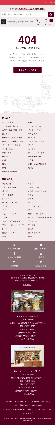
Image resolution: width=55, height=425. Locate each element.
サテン (31, 195)
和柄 (4, 164)
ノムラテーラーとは (22, 401)
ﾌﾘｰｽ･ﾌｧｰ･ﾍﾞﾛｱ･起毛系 (11, 221)
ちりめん (31, 183)
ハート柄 (31, 149)
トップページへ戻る (27, 69)
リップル (31, 225)
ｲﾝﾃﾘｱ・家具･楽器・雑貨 (12, 130)
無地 (4, 167)
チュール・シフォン (36, 206)
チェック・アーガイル (11, 145)
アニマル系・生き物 (10, 126)
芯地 (4, 236)
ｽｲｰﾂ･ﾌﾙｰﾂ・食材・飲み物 (12, 141)
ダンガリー (6, 206)
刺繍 (4, 160)
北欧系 (31, 160)
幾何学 (31, 167)
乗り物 (5, 156)
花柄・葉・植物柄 (9, 171)
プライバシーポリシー (42, 409)
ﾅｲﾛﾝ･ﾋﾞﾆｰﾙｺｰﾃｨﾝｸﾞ (36, 213)
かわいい (31, 122)
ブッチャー (32, 221)
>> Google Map (27, 339)
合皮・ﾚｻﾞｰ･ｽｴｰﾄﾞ (9, 232)
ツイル (5, 210)
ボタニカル (6, 152)
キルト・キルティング (37, 191)
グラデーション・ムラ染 (12, 137)
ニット (5, 217)
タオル (31, 202)
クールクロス (7, 195)
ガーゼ (5, 191)
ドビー (31, 210)
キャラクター (33, 133)
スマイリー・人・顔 (36, 141)
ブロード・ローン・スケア (13, 225)
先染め (31, 229)
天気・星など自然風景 (37, 164)
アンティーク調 (34, 126)
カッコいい (6, 133)
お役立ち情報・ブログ (21, 405)
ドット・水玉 (7, 149)
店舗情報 (35, 401)
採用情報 (45, 401)
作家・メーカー (34, 156)
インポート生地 (34, 130)
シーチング (6, 198)
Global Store (27, 285)
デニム (31, 145)
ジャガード (32, 198)
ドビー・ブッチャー (10, 213)
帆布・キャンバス (35, 232)
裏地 (30, 236)
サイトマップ (27, 413)
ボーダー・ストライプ (37, 152)
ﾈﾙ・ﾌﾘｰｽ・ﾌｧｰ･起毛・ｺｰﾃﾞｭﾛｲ (40, 217)
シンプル (31, 137)
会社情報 (8, 401)
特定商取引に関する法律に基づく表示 (17, 409)
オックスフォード (9, 187)
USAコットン (7, 122)
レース (4, 229)
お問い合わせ (37, 405)
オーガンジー (33, 187)
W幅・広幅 (6, 183)
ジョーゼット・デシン (11, 202)
